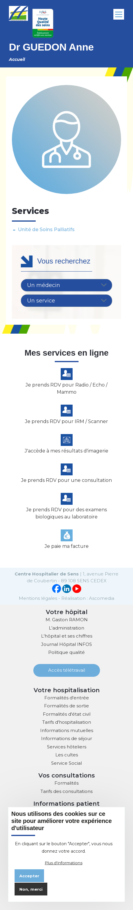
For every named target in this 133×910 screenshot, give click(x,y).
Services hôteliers (66, 747)
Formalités (66, 783)
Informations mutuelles (66, 730)
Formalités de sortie (66, 706)
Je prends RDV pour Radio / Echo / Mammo (66, 388)
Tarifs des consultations (66, 791)
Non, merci (31, 889)
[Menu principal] (118, 14)
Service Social (66, 763)
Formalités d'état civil (66, 714)
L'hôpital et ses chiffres (66, 636)
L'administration (66, 628)
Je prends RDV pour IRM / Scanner (66, 421)
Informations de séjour (66, 738)
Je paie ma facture (67, 546)
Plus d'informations (63, 862)
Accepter (29, 875)
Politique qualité (66, 652)
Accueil (17, 59)
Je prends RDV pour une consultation (66, 480)
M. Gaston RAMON (67, 619)
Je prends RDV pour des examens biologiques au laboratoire (66, 513)
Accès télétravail (66, 670)
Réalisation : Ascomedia (87, 598)
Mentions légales (38, 598)
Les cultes (66, 755)
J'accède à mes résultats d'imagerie (66, 451)
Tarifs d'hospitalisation (66, 722)
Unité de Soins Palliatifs (46, 229)
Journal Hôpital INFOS (66, 644)
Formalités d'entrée (66, 698)
